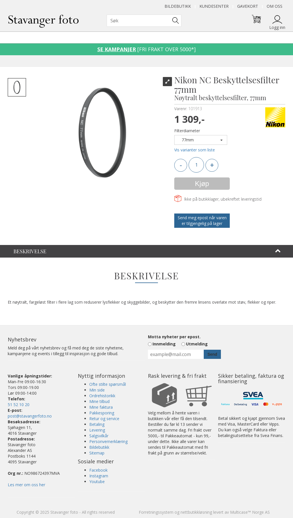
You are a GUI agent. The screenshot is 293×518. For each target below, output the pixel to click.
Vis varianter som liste (194, 150)
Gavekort (247, 6)
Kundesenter (214, 6)
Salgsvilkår (98, 435)
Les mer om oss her (26, 484)
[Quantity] (196, 165)
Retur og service (104, 418)
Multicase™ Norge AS (250, 512)
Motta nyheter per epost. (174, 336)
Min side (97, 390)
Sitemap (96, 453)
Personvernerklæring (108, 441)
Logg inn (277, 27)
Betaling (96, 424)
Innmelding (164, 344)
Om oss (274, 6)
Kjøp (202, 183)
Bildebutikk (178, 6)
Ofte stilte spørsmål (107, 384)
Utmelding (197, 344)
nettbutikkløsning (196, 512)
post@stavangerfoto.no (30, 416)
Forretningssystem (156, 512)
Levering (97, 430)
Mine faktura (101, 407)
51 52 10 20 (18, 404)
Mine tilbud (99, 401)
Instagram (98, 476)
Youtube (97, 481)
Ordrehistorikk (102, 395)
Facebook (98, 470)
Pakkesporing (101, 413)
